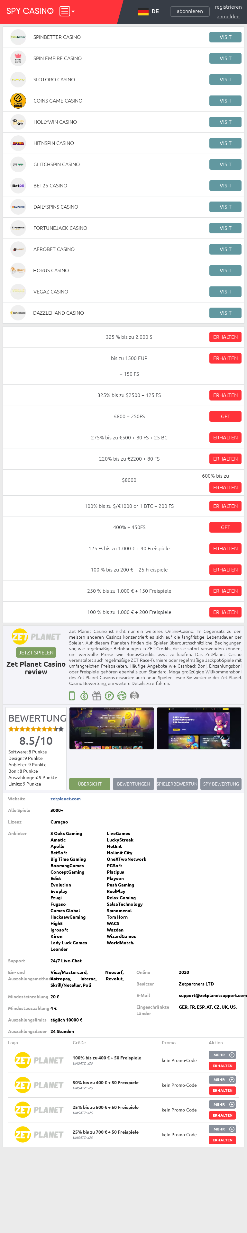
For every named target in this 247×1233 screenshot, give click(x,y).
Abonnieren (190, 11)
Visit (226, 37)
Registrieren (228, 7)
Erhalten (225, 337)
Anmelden (228, 16)
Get (225, 416)
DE (148, 11)
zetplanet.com (65, 798)
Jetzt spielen (36, 652)
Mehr (219, 1055)
